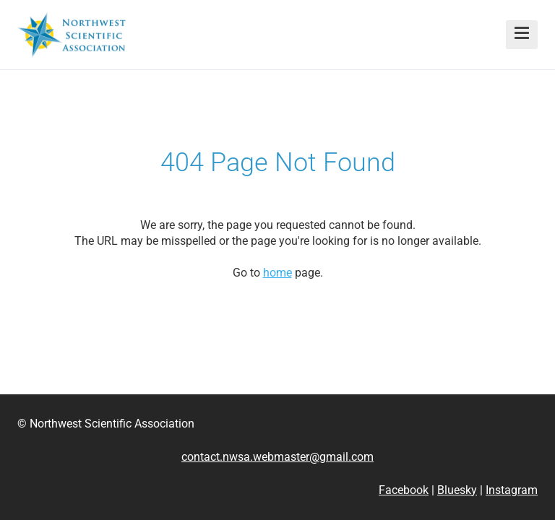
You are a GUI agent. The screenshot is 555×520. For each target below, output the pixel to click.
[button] (522, 34)
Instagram (512, 490)
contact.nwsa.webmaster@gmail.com (277, 457)
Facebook (404, 490)
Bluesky (457, 490)
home (277, 273)
